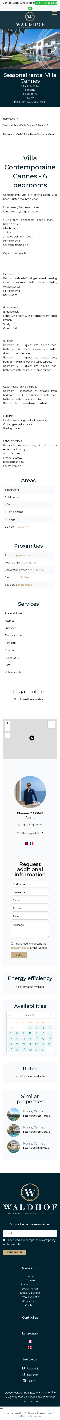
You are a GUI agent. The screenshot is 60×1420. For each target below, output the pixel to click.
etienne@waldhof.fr (32, 833)
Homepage (9, 118)
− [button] (8, 728)
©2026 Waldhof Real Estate (21, 1392)
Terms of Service (29, 1416)
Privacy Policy (51, 1413)
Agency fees (15, 1396)
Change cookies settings (40, 1396)
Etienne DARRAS (30, 813)
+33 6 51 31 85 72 (32, 824)
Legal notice (48, 1392)
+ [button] (8, 723)
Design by (30, 1401)
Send (19, 955)
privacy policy (20, 947)
